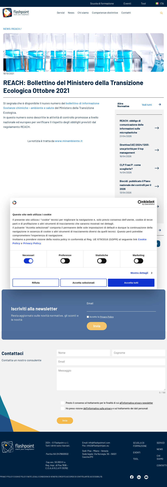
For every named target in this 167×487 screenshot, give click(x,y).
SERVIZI (161, 442)
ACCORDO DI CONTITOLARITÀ (78, 476)
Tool (143, 3)
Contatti (126, 12)
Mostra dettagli (139, 272)
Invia (64, 420)
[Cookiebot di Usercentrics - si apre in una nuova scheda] (140, 202)
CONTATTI (161, 464)
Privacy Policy (32, 243)
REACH (17, 28)
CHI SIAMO (160, 457)
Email (90, 303)
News (71, 12)
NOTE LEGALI (32, 476)
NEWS (7, 28)
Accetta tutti (131, 282)
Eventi (127, 3)
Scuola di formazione (102, 3)
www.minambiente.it (69, 141)
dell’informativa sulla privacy (97, 408)
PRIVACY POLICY (6, 476)
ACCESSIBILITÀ (96, 476)
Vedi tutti (151, 105)
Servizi (61, 12)
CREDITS (62, 476)
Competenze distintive (105, 12)
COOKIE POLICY (20, 476)
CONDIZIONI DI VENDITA (48, 476)
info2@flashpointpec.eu (98, 445)
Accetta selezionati (83, 282)
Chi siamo (83, 12)
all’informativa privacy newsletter (136, 403)
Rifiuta (36, 282)
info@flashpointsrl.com (99, 442)
